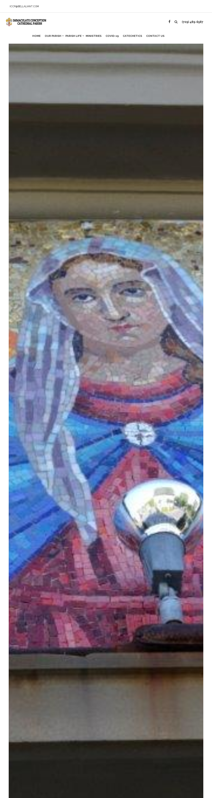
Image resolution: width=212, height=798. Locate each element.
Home (36, 35)
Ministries (93, 35)
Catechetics (132, 35)
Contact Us (155, 35)
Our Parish (54, 34)
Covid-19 (112, 35)
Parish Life (74, 34)
